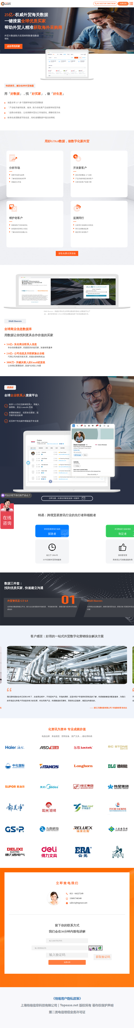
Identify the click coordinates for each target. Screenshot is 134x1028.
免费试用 (123, 3)
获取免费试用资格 (67, 253)
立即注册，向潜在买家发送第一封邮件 (67, 498)
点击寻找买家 (13, 46)
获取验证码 (103, 956)
